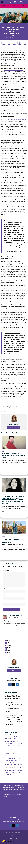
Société (14, 25)
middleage (11, 409)
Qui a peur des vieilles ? (20, 409)
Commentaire (6, 570)
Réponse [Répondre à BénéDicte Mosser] (5, 629)
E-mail (4, 595)
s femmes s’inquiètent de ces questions (13, 70)
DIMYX (16, 836)
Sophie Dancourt (11, 458)
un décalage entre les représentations (17, 146)
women (3, 411)
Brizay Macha (8, 741)
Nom (4, 588)
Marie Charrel (4, 409)
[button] (7, 841)
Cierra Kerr (7, 736)
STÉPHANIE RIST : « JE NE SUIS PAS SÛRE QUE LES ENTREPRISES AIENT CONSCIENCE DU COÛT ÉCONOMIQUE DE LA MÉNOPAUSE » (14, 760)
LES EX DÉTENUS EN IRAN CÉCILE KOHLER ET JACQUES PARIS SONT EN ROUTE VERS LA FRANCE (13, 715)
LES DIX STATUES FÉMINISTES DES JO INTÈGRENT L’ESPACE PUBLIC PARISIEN (13, 751)
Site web (4, 601)
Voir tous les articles (14, 427)
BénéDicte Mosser (15, 615)
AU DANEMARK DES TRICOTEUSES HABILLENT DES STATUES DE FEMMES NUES (13, 541)
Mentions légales (14, 838)
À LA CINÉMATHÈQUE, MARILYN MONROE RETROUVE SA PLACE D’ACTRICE (13, 710)
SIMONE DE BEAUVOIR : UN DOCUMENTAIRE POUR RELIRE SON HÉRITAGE (13, 455)
